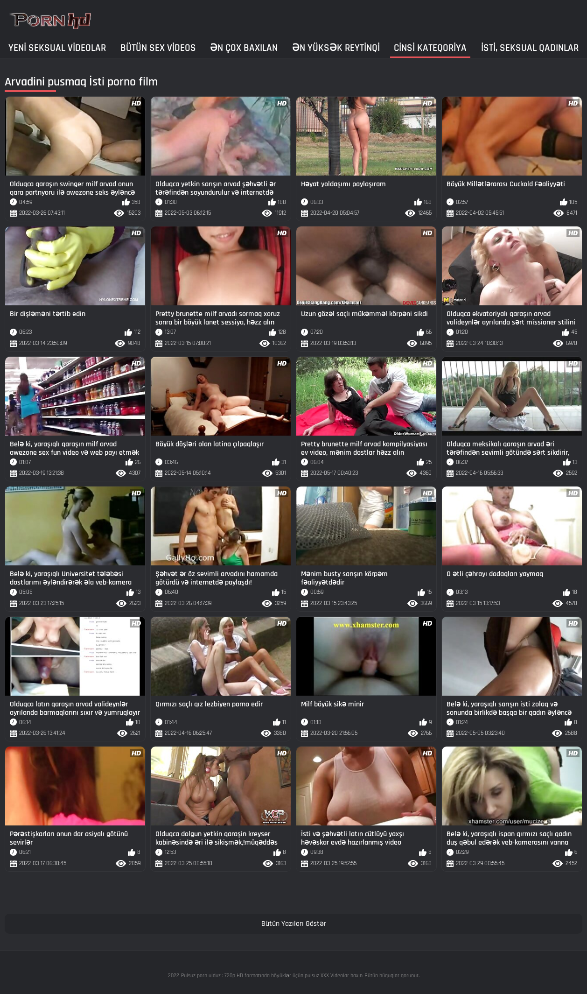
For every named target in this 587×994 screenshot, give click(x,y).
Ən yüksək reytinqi (336, 48)
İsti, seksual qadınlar (530, 48)
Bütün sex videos (158, 48)
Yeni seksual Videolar (57, 48)
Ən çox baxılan (244, 48)
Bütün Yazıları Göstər (293, 924)
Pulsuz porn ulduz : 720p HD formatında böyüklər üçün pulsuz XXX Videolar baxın (272, 975)
